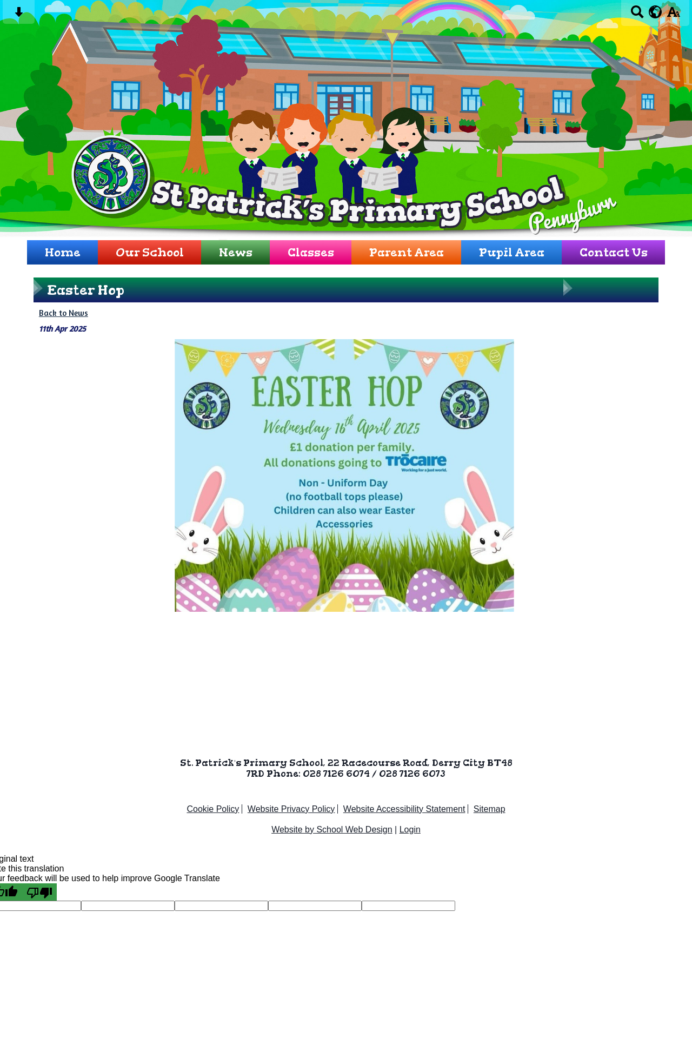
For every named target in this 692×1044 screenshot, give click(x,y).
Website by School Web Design (331, 829)
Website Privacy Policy (291, 809)
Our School (150, 252)
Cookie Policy (213, 809)
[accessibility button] (673, 15)
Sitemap (489, 809)
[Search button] (637, 15)
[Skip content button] (18, 15)
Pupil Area (511, 252)
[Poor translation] (39, 892)
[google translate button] (655, 11)
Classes (311, 252)
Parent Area (406, 252)
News (235, 252)
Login (410, 829)
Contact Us (614, 252)
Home (63, 252)
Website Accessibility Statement (404, 809)
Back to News (63, 313)
